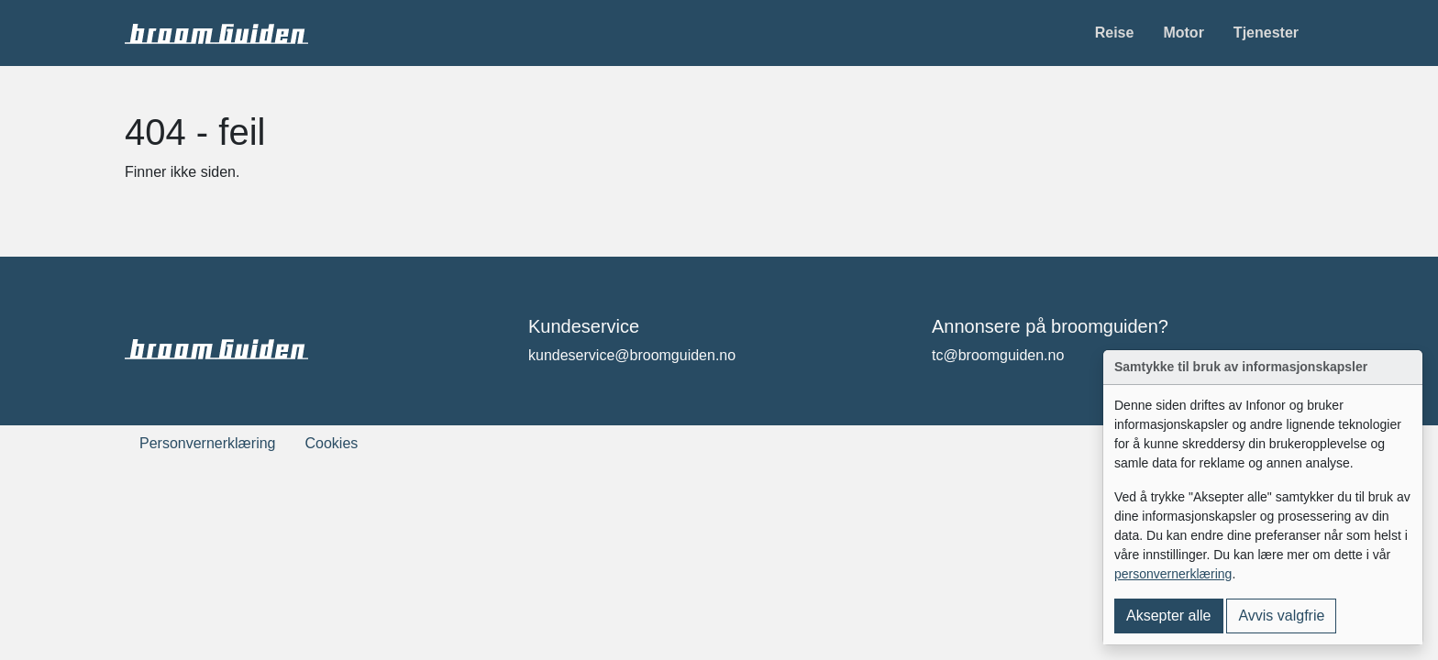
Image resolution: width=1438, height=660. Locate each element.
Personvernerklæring (207, 443)
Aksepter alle (1168, 615)
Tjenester (1266, 32)
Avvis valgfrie (1281, 615)
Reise (1114, 32)
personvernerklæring (1173, 573)
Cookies (332, 443)
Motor (1183, 32)
